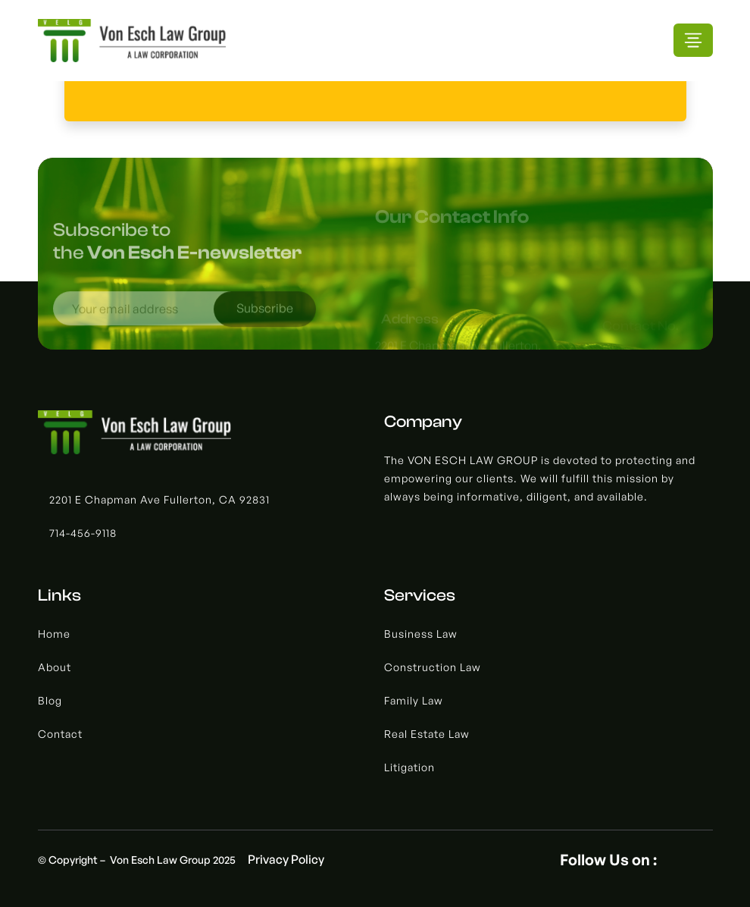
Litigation (409, 767)
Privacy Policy (286, 859)
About (54, 667)
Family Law (413, 700)
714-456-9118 (83, 532)
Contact (60, 733)
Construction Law (432, 667)
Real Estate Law (427, 733)
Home (54, 633)
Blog (50, 700)
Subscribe (264, 313)
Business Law (421, 633)
